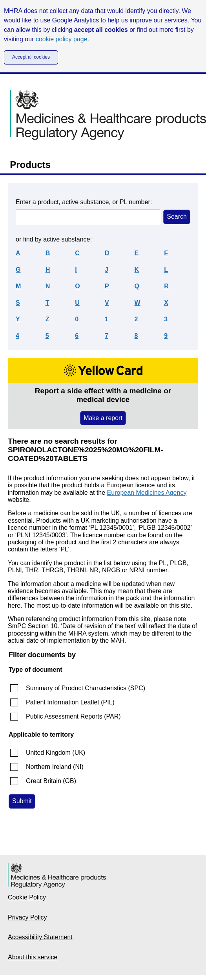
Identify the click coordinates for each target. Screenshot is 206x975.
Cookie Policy (27, 897)
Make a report (103, 418)
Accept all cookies (31, 57)
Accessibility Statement (40, 937)
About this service (32, 957)
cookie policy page (62, 39)
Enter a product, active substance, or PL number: (84, 202)
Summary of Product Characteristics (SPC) (85, 688)
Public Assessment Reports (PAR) (73, 716)
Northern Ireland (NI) (55, 766)
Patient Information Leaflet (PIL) (70, 702)
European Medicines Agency (147, 492)
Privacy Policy (27, 917)
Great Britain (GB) (51, 781)
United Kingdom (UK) (55, 752)
